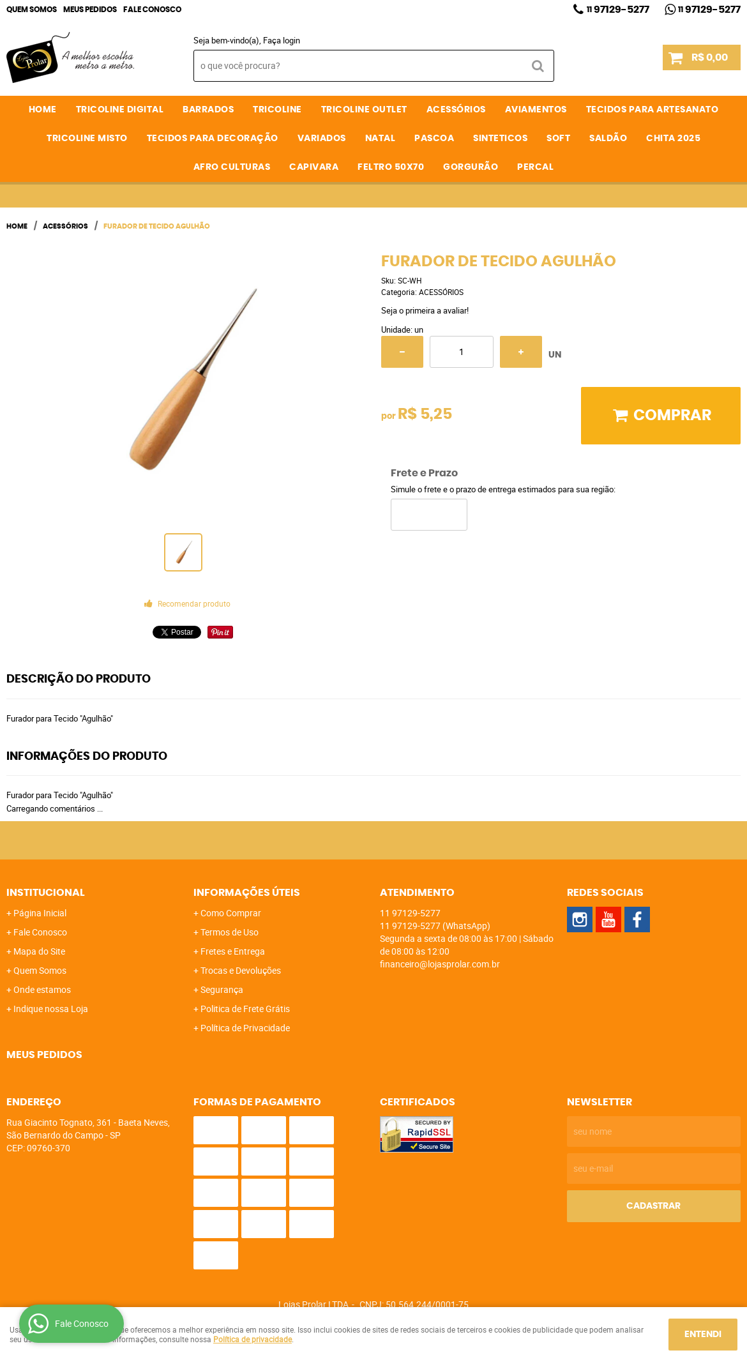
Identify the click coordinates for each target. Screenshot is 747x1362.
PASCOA (434, 138)
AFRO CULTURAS (232, 167)
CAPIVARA (313, 167)
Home (43, 109)
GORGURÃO (470, 167)
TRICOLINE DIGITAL (120, 109)
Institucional (45, 893)
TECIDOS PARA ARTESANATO (652, 109)
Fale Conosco (152, 9)
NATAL (380, 138)
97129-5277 (618, 9)
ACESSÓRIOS (456, 109)
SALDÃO (608, 138)
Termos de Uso (229, 932)
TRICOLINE (277, 109)
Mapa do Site (39, 951)
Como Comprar (230, 913)
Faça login (281, 40)
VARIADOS (322, 138)
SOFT (558, 138)
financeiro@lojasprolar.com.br (440, 964)
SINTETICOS (500, 138)
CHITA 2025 (673, 138)
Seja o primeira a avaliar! (425, 310)
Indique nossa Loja (50, 1009)
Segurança (221, 989)
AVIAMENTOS (536, 109)
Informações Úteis (246, 893)
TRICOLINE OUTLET (364, 109)
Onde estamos (42, 989)
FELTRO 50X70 (391, 167)
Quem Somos (31, 9)
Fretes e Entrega (232, 951)
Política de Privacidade (245, 1028)
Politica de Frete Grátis (245, 1009)
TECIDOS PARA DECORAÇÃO (212, 138)
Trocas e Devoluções (240, 970)
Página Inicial (39, 913)
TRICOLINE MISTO (87, 138)
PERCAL (535, 167)
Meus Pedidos (90, 9)
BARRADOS (208, 109)
